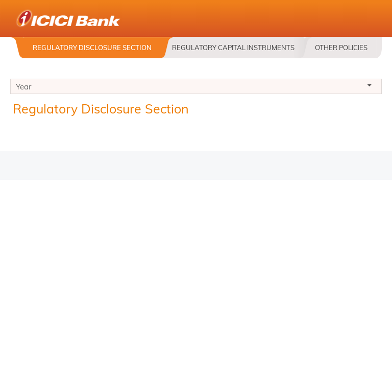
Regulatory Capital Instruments (233, 47)
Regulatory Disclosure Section (92, 47)
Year (196, 88)
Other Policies (341, 47)
